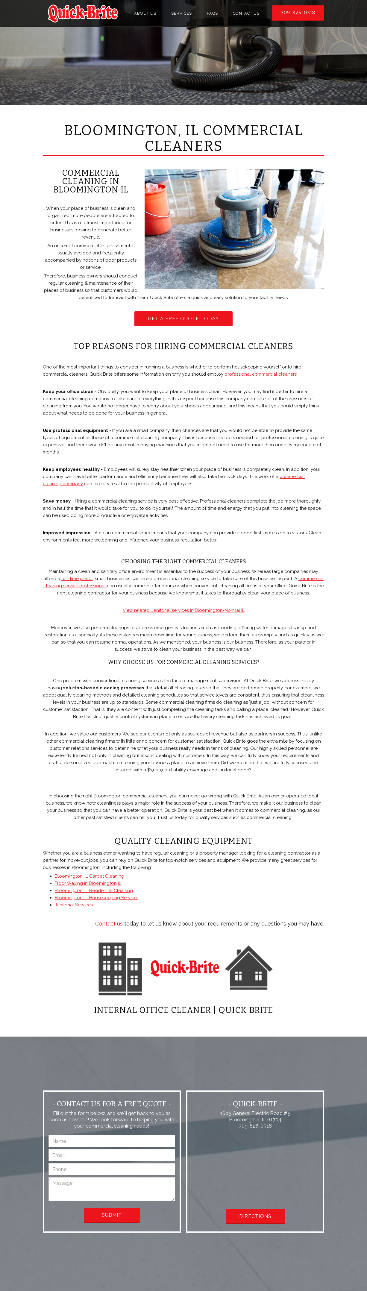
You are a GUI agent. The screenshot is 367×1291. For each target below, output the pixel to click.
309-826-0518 (298, 13)
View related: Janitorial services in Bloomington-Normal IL (184, 610)
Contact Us (246, 13)
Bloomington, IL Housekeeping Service (96, 897)
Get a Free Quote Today (183, 318)
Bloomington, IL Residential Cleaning (94, 890)
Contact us (109, 923)
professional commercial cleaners (261, 374)
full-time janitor (77, 578)
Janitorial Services (74, 905)
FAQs (212, 13)
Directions (255, 1216)
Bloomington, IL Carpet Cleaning (89, 876)
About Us (145, 13)
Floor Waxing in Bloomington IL (88, 883)
